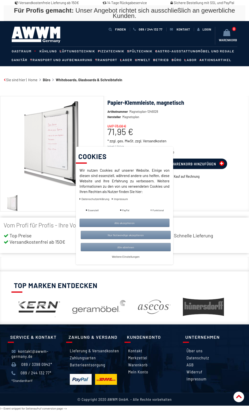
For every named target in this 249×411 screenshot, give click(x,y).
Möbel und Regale (216, 51)
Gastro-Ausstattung (176, 51)
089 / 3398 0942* (31, 364)
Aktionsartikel (215, 60)
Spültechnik (141, 51)
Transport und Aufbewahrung (62, 60)
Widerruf (195, 371)
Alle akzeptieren (124, 223)
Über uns (195, 350)
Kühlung (49, 51)
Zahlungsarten (83, 357)
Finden (117, 29)
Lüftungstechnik (79, 51)
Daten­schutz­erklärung (95, 199)
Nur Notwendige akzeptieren (126, 235)
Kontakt (135, 350)
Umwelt (144, 60)
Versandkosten (154, 141)
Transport (107, 60)
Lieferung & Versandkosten (94, 350)
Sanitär (20, 60)
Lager (127, 60)
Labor (192, 60)
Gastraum (23, 51)
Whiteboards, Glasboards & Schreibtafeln (89, 80)
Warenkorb (138, 364)
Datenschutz (198, 357)
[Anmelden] (204, 29)
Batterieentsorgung (87, 364)
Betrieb (162, 60)
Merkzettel (137, 357)
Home (32, 80)
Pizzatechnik (112, 51)
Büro (178, 60)
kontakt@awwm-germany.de (29, 353)
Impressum (196, 378)
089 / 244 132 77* (31, 373)
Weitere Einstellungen (126, 256)
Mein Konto (138, 371)
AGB (190, 364)
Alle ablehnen (125, 247)
